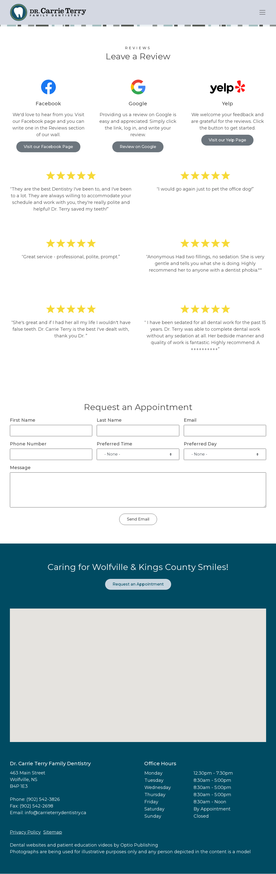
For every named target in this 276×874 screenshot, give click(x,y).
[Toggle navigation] (262, 12)
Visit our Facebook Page (48, 146)
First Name (22, 420)
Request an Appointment (138, 584)
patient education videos (85, 845)
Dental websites (28, 845)
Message (20, 467)
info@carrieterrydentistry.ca (55, 812)
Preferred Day (200, 444)
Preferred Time (114, 444)
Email (190, 420)
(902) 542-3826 (43, 799)
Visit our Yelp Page (227, 140)
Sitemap (52, 832)
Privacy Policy (25, 832)
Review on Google (138, 146)
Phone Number (28, 444)
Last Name (109, 420)
